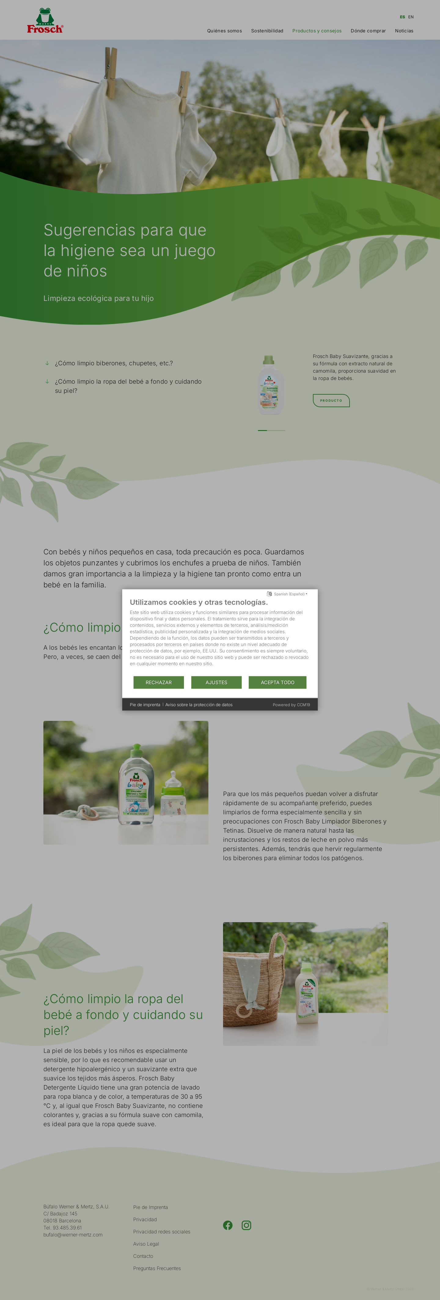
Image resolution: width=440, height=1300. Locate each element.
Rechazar (159, 682)
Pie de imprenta (145, 704)
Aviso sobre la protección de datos (199, 704)
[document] (220, 637)
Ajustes (216, 682)
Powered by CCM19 (291, 704)
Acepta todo (278, 682)
